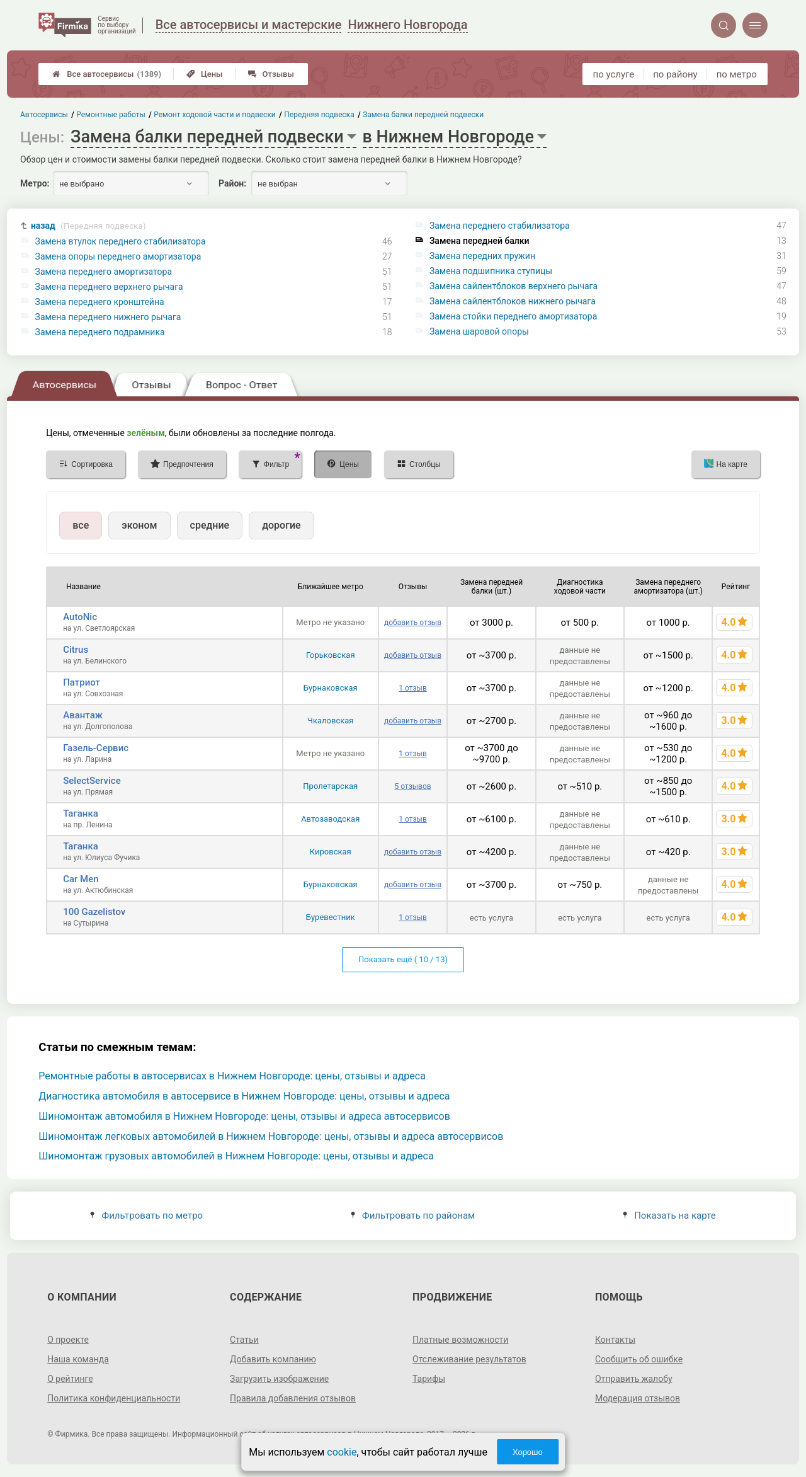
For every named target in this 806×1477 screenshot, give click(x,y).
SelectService (91, 780)
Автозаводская (330, 819)
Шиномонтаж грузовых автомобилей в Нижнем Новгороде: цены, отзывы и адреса (235, 1156)
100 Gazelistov (94, 911)
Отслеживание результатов (469, 1359)
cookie (341, 1452)
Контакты (615, 1340)
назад (88, 226)
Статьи (244, 1340)
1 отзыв (412, 688)
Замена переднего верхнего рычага (109, 286)
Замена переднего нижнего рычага (108, 317)
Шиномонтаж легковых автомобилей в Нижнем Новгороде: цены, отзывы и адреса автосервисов (270, 1136)
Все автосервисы (106, 74)
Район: (232, 183)
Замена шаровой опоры (479, 331)
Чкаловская (330, 720)
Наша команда (78, 1359)
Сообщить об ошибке (639, 1359)
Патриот (81, 682)
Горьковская (330, 655)
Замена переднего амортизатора (103, 271)
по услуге (614, 74)
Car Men (80, 879)
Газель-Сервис (95, 748)
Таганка (80, 813)
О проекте (68, 1340)
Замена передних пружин (482, 255)
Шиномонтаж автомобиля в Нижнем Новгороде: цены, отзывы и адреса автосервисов (244, 1116)
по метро (737, 74)
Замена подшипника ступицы (490, 271)
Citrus (75, 649)
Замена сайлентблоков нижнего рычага (512, 301)
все (80, 525)
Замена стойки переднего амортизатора (513, 316)
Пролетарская (330, 786)
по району (675, 74)
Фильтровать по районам (413, 1215)
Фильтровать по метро (146, 1215)
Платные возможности (460, 1340)
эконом (139, 525)
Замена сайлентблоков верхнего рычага (513, 286)
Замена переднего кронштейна (99, 301)
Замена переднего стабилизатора (499, 225)
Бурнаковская (331, 688)
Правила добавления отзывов (293, 1398)
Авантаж (83, 715)
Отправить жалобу (634, 1379)
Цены (204, 74)
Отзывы (271, 74)
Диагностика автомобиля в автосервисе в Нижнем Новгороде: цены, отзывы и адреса (244, 1096)
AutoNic (80, 617)
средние (210, 525)
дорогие (281, 525)
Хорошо (528, 1452)
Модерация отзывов (637, 1398)
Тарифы (428, 1379)
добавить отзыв (412, 622)
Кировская (330, 851)
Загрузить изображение (279, 1379)
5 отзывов (412, 786)
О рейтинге (70, 1379)
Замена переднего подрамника (100, 332)
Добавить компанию (273, 1359)
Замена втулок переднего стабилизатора (120, 241)
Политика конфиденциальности (113, 1398)
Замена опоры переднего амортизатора (118, 256)
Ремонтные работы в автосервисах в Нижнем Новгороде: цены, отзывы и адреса (232, 1076)
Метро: (34, 183)
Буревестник (330, 917)
